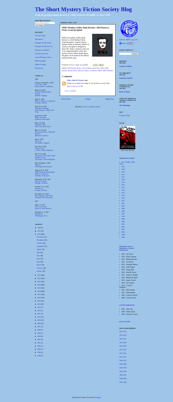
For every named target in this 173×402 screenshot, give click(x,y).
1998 (39, 356)
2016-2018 (122, 346)
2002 (39, 343)
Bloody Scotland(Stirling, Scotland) (41, 182)
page (74, 58)
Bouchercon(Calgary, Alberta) (41, 189)
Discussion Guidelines (42, 50)
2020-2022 (122, 339)
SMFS (100, 70)
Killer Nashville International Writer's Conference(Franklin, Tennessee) (45, 174)
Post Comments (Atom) (92, 107)
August (39, 249)
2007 (39, 327)
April (38, 262)
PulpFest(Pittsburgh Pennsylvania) (43, 165)
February (40, 268)
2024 (39, 234)
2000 (39, 349)
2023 (39, 275)
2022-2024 (122, 335)
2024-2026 (122, 331)
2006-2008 (122, 364)
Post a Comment (70, 91)
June (38, 256)
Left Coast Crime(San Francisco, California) (44, 85)
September (40, 246)
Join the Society (40, 35)
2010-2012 (122, 357)
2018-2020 (122, 342)
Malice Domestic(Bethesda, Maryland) (42, 118)
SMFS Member (108, 70)
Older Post (109, 99)
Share (123, 43)
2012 (39, 310)
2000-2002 (122, 375)
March (39, 265)
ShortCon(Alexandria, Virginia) (42, 142)
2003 (39, 339)
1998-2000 (122, 378)
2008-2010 (122, 360)
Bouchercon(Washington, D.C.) (41, 215)
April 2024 (95, 68)
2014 (39, 304)
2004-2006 (122, 368)
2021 (39, 281)
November (40, 240)
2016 (39, 298)
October (40, 243)
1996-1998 (122, 382)
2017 (39, 294)
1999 (39, 352)
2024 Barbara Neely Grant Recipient (79, 68)
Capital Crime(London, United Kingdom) (44, 149)
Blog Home (39, 68)
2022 (39, 278)
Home (88, 99)
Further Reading (40, 64)
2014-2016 (122, 350)
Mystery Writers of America (87, 70)
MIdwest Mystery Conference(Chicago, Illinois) (45, 102)
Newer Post (66, 99)
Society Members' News (43, 57)
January (39, 271)
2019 (39, 288)
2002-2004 (122, 371)
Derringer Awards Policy (43, 43)
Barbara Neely (72, 70)
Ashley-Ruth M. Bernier (75, 80)
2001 (39, 346)
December (40, 237)
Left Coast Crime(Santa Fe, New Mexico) (43, 207)
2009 (39, 320)
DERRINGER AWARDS (126, 158)
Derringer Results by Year (44, 46)
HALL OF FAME (124, 321)
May (38, 259)
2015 (39, 301)
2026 (39, 228)
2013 (39, 307)
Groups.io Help (124, 115)
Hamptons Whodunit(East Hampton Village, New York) (44, 110)
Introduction (39, 39)
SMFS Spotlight (40, 61)
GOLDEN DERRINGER (126, 305)
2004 (39, 336)
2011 (39, 314)
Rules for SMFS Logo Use (128, 40)
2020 (39, 285)
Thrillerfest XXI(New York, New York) (43, 125)
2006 (39, 330)
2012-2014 (122, 353)
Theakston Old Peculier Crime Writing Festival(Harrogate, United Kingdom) (45, 157)
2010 (39, 317)
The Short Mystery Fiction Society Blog (83, 9)
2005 (39, 333)
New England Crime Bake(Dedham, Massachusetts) (44, 196)
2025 (39, 231)
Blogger (98, 397)
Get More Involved (41, 54)
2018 (39, 291)
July (38, 252)
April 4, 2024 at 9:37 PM (75, 86)
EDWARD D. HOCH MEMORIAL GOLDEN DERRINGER (126, 248)
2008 (39, 323)
